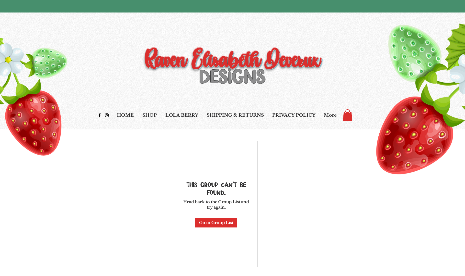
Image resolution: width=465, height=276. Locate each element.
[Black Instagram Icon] (106, 115)
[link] (347, 115)
